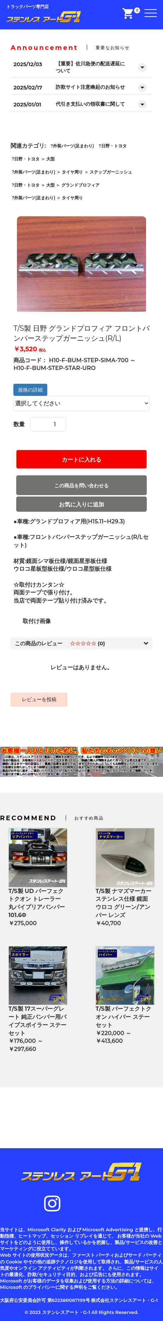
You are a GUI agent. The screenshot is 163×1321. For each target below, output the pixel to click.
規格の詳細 (30, 390)
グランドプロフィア (80, 185)
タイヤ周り (72, 172)
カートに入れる (81, 459)
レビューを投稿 (39, 699)
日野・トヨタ (114, 145)
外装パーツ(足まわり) (73, 145)
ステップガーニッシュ (111, 172)
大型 (50, 159)
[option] (81, 264)
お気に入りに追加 (81, 504)
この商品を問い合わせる (81, 485)
